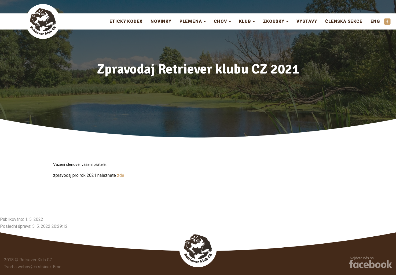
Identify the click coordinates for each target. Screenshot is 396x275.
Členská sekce (343, 21)
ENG (375, 21)
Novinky (161, 21)
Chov (222, 21)
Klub (247, 21)
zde (120, 175)
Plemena (192, 21)
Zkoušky (275, 21)
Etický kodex (126, 21)
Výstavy (306, 21)
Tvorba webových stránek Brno (32, 266)
